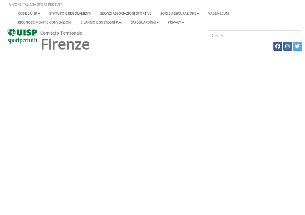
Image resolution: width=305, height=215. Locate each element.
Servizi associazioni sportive (125, 13)
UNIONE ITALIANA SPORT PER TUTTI (36, 4)
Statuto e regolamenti (70, 13)
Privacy (176, 22)
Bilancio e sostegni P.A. (101, 22)
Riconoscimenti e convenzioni (44, 22)
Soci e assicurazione (179, 13)
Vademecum (218, 13)
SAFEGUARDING (145, 22)
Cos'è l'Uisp (29, 13)
